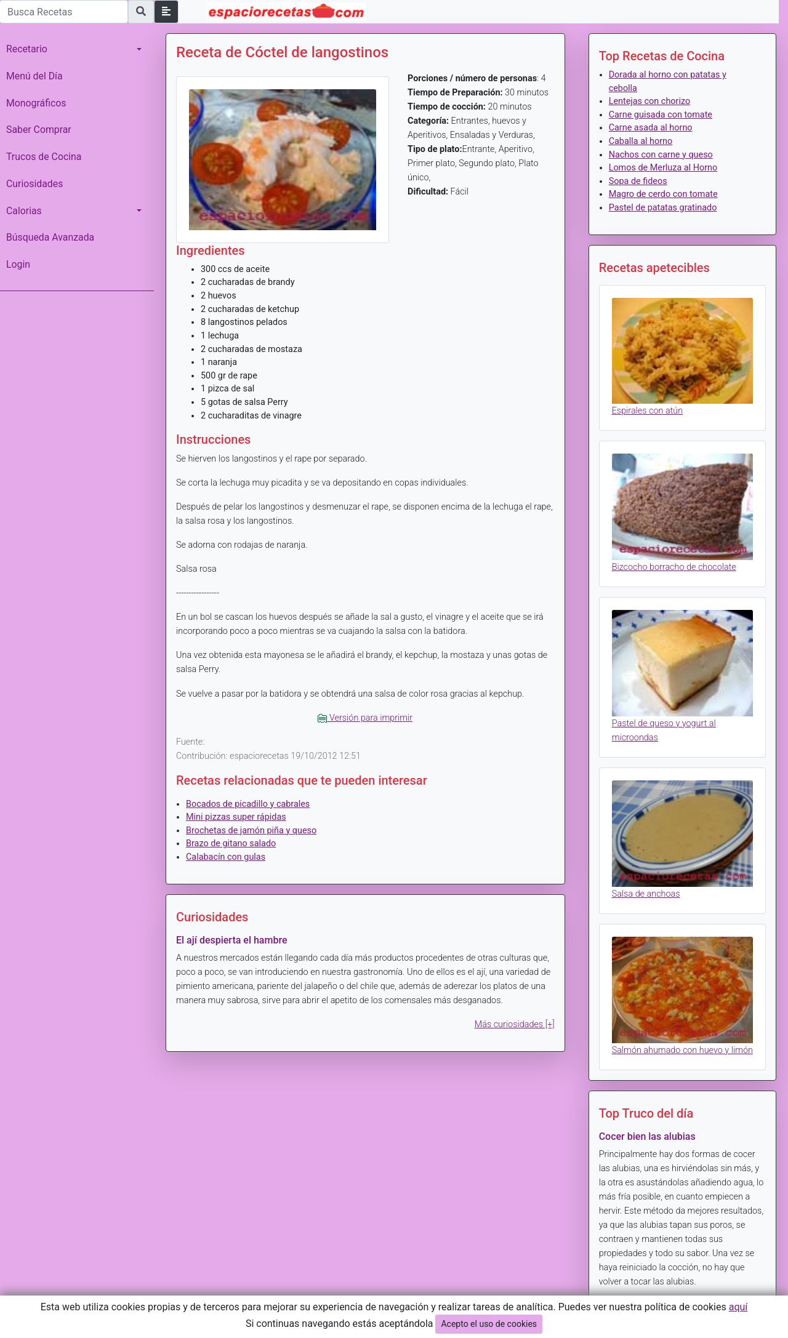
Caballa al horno (641, 141)
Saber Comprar (38, 129)
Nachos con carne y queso (661, 155)
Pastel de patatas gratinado (663, 207)
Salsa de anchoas (646, 894)
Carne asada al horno (651, 127)
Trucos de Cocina (43, 156)
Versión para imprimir (365, 718)
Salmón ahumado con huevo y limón (682, 1050)
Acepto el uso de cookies (489, 1324)
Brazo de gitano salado (231, 843)
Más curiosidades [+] (515, 1024)
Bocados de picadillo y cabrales (248, 804)
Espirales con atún (647, 411)
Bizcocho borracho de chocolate (674, 567)
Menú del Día (34, 76)
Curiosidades (34, 184)
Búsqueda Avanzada (50, 237)
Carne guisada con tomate (660, 115)
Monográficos (36, 103)
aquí (738, 1307)
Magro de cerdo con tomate (663, 194)
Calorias (24, 211)
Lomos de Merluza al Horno (663, 167)
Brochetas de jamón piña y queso (251, 830)
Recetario (26, 49)
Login (18, 264)
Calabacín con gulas (225, 857)
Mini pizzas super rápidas (236, 817)
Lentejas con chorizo (649, 101)
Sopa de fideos (638, 181)
